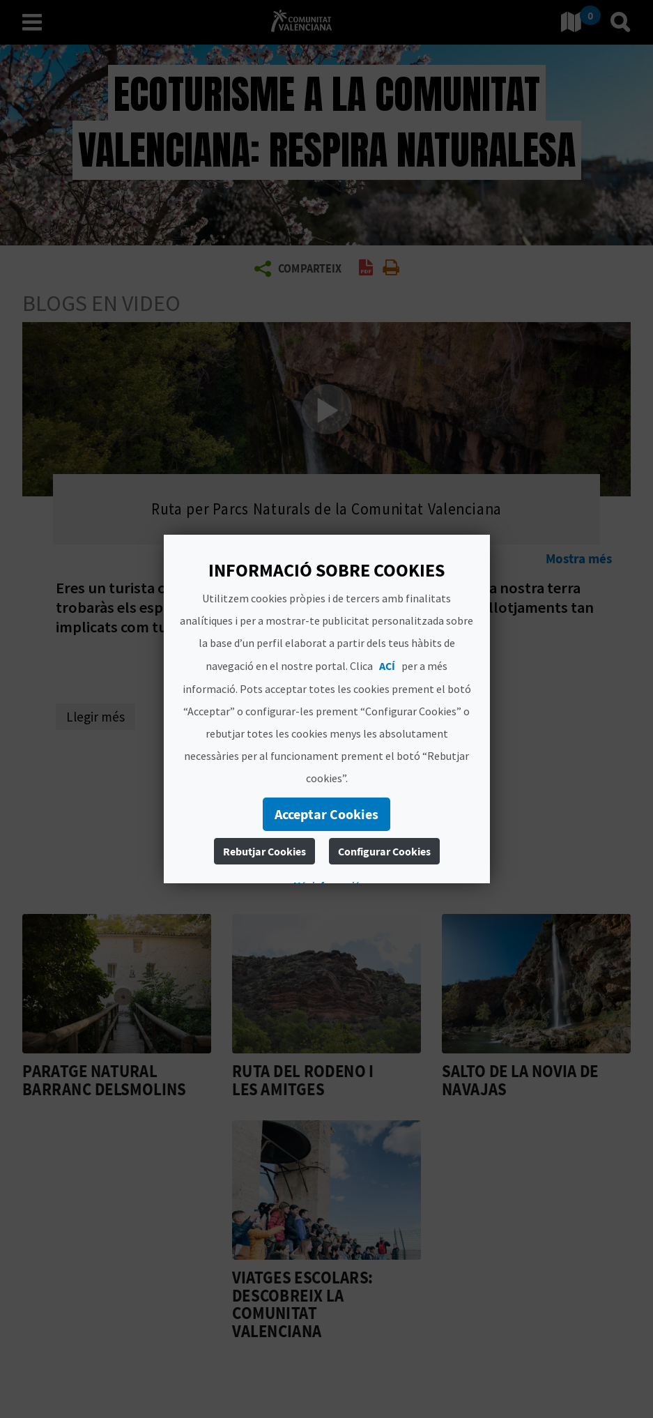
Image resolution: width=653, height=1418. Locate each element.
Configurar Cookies (384, 851)
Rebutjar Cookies (264, 851)
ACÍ (387, 666)
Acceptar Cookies (326, 814)
